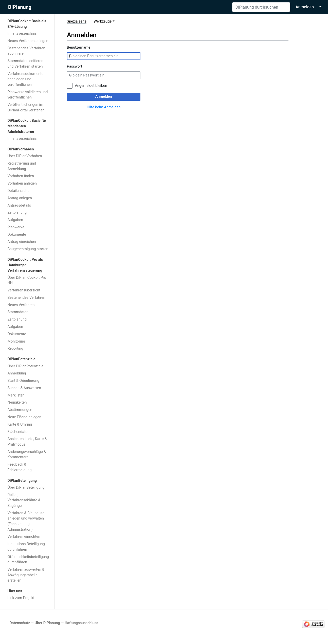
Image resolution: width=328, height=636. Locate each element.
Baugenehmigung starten (27, 249)
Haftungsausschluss (81, 623)
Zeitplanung (17, 212)
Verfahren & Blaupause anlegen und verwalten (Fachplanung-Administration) (25, 521)
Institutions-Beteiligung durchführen (26, 547)
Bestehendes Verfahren (26, 297)
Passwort (74, 66)
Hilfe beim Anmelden (103, 107)
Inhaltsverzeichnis (22, 33)
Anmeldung (16, 373)
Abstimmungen (19, 410)
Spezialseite (76, 21)
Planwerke (15, 227)
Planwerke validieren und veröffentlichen (27, 95)
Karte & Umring (19, 424)
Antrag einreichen (21, 242)
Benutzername (78, 47)
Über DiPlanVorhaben (24, 156)
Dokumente (16, 234)
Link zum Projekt (20, 598)
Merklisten (15, 395)
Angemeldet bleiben (91, 86)
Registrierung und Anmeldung (21, 166)
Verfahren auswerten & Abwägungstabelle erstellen (25, 575)
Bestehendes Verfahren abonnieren (26, 51)
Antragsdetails (19, 205)
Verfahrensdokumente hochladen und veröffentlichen (25, 79)
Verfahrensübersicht (23, 290)
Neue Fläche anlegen (24, 417)
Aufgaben (15, 220)
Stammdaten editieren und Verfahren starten (25, 64)
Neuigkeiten (17, 402)
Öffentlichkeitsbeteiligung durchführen (28, 560)
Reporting (15, 348)
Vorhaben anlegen (22, 183)
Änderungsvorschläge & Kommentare (26, 455)
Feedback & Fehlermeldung (19, 467)
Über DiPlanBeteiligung (25, 487)
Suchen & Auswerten (24, 388)
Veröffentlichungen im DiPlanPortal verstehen (25, 107)
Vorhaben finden (20, 176)
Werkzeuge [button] (103, 21)
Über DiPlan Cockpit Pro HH (26, 280)
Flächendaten (18, 432)
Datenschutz (19, 623)
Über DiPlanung (47, 623)
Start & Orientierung (23, 381)
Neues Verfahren (20, 305)
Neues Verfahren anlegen (27, 41)
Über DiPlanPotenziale (25, 366)
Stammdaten (17, 312)
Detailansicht (17, 191)
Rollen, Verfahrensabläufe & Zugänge (23, 500)
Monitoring (16, 341)
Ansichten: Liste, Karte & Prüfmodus (27, 442)
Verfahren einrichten (23, 536)
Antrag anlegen (19, 198)
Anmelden (305, 7)
